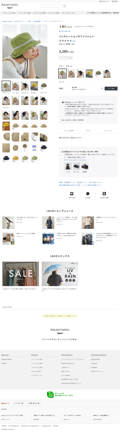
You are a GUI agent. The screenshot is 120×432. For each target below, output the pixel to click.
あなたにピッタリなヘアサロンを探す (12, 415)
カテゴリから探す (37, 367)
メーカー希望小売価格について (92, 185)
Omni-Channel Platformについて (71, 383)
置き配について (82, 182)
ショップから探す (37, 363)
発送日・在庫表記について (67, 182)
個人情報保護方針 (14, 426)
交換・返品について (95, 182)
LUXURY (4, 363)
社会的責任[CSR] (46, 426)
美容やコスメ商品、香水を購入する (44, 415)
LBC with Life (65, 31)
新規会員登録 (95, 359)
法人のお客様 (65, 375)
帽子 (29, 21)
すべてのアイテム (37, 375)
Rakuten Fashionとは (67, 363)
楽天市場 (114, 1)
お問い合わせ (65, 371)
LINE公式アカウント (97, 371)
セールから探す (36, 371)
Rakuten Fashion (19, 6)
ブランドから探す (37, 359)
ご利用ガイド (65, 367)
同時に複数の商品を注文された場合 (69, 185)
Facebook (94, 363)
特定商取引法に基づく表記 (69, 379)
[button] (3, 51)
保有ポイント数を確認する (101, 415)
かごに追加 (111, 88)
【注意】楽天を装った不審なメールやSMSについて (60, 316)
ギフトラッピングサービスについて (75, 160)
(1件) (73, 41)
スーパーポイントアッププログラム (72, 359)
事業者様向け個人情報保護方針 (30, 426)
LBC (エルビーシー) (20, 21)
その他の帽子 (37, 21)
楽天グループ (103, 1)
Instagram (94, 367)
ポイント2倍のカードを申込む (72, 415)
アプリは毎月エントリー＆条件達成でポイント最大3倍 (103, 13)
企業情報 (4, 426)
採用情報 (55, 426)
